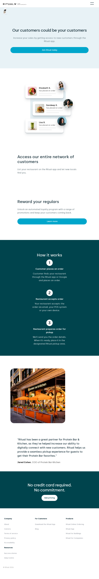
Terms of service (11, 534)
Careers (7, 529)
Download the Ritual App (45, 524)
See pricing (49, 498)
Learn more (52, 221)
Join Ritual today (49, 50)
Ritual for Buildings (73, 534)
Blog (37, 529)
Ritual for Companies (74, 538)
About (6, 524)
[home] (14, 4)
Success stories (10, 553)
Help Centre (9, 558)
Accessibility (9, 543)
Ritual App (70, 529)
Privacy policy (10, 538)
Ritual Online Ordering (75, 524)
